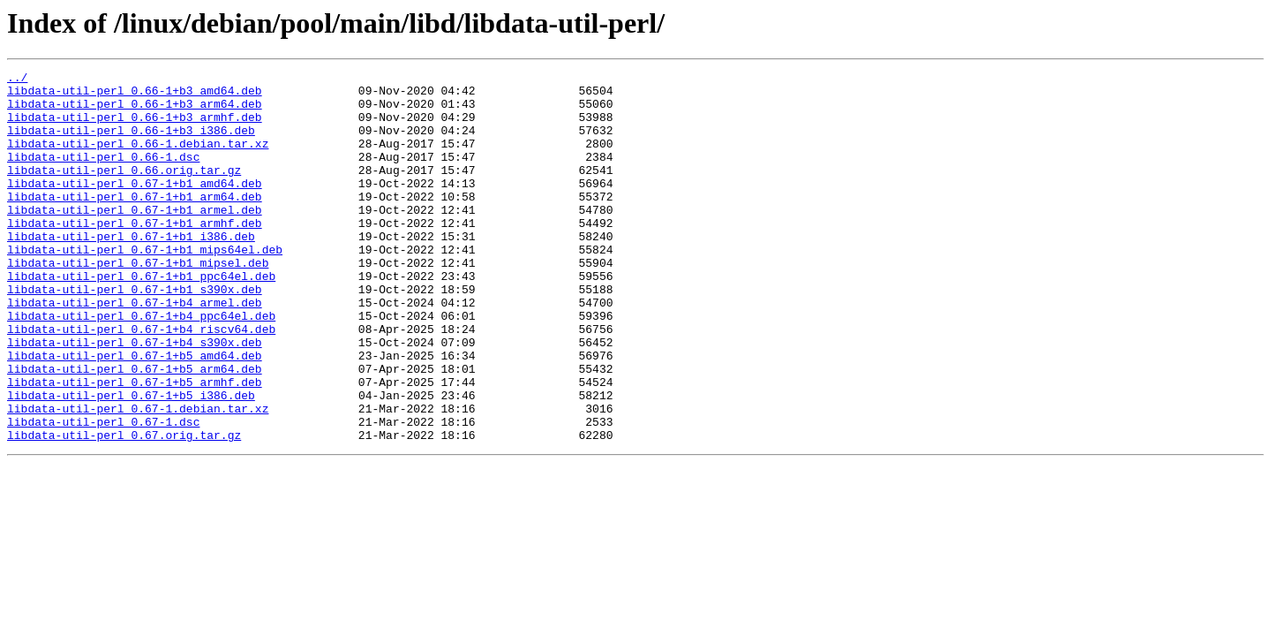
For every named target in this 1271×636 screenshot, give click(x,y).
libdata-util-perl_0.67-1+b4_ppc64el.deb (141, 366)
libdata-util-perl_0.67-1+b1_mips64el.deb (144, 286)
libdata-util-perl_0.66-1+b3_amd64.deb (134, 95)
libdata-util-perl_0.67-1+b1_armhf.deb (134, 254)
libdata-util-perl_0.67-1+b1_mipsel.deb (137, 302)
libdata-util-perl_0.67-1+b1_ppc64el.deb (141, 318)
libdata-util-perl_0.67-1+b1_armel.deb (134, 238)
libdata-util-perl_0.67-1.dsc (103, 493)
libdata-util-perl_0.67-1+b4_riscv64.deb (141, 382)
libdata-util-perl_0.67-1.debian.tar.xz (137, 477)
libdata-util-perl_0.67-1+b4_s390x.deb (134, 397)
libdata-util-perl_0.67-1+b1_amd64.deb (134, 207)
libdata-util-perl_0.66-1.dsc (103, 175)
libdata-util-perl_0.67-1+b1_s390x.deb (134, 334)
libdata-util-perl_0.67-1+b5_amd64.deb (134, 413)
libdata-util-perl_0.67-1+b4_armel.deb (134, 350)
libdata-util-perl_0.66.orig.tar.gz (124, 191)
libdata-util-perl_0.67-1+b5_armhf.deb (134, 445)
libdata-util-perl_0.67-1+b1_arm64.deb (134, 223)
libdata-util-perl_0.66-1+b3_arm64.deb (134, 111)
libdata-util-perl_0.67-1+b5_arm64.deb (134, 429)
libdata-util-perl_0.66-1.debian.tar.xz (137, 159)
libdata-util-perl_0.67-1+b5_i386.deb (131, 461)
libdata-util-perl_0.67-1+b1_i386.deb (131, 270)
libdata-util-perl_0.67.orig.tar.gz (124, 509)
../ (17, 79)
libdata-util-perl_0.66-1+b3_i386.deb (131, 143)
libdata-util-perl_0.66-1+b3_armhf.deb (134, 127)
